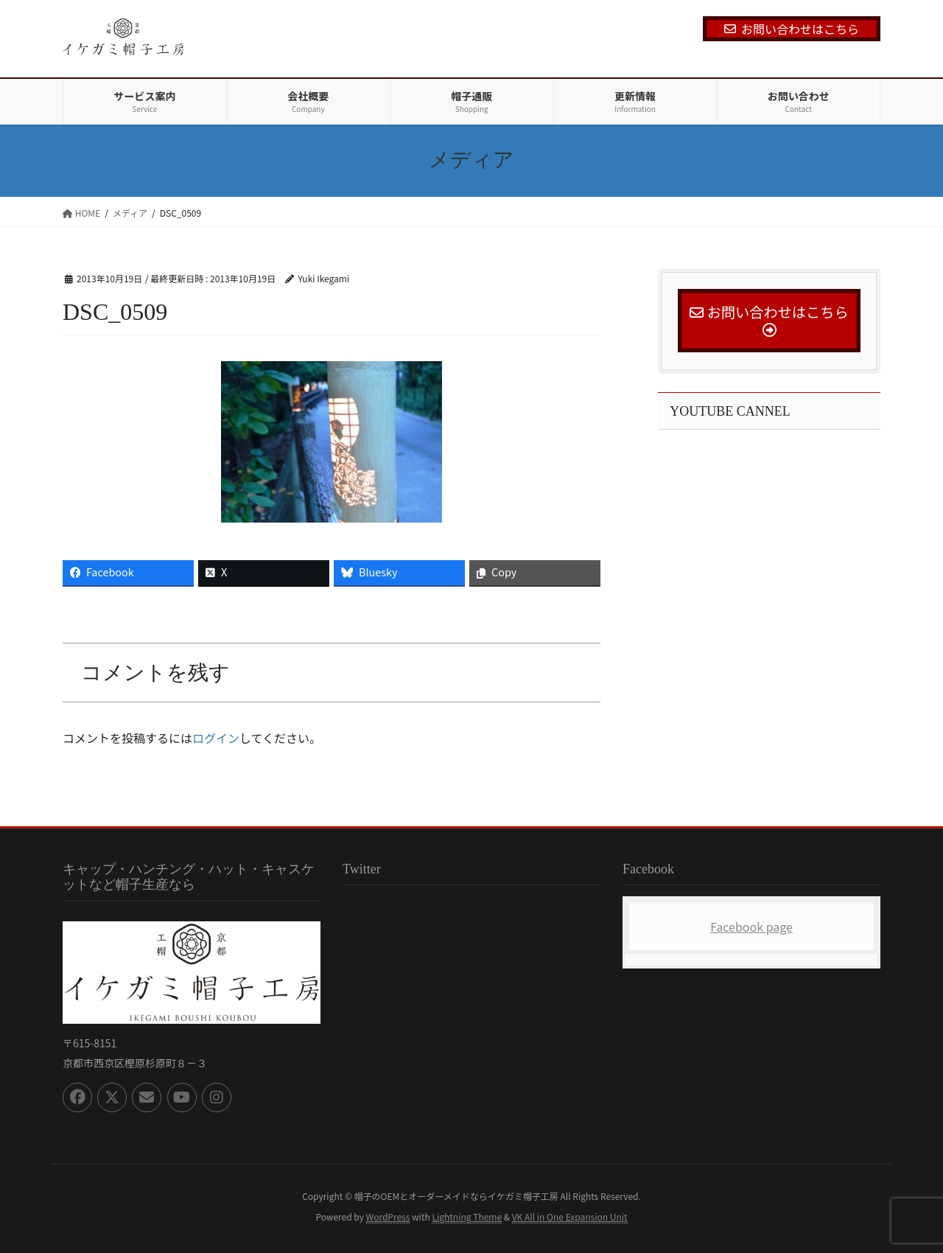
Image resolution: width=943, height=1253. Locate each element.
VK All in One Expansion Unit (570, 1216)
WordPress (388, 1216)
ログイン (215, 738)
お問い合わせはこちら (791, 29)
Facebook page (751, 926)
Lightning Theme (467, 1216)
